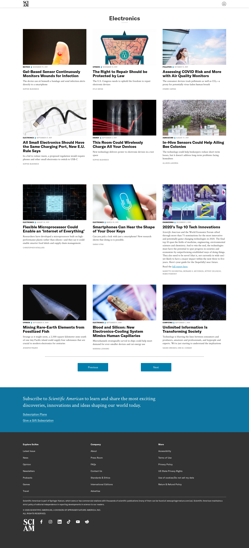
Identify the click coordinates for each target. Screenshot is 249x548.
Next (156, 367)
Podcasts (27, 477)
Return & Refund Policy (170, 484)
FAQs (93, 464)
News (25, 457)
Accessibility (164, 451)
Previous (93, 367)
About (94, 451)
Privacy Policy (165, 464)
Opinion (27, 464)
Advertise (95, 491)
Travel (26, 491)
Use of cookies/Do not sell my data (176, 477)
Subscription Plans (35, 414)
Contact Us (96, 471)
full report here (180, 266)
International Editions (102, 484)
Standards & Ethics (100, 477)
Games (26, 484)
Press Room (97, 457)
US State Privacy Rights (170, 471)
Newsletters (29, 471)
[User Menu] (224, 4)
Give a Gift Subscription (38, 420)
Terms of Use (165, 457)
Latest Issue (29, 451)
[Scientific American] (25, 3)
